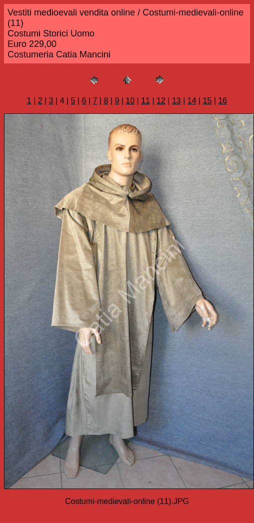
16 (222, 100)
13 (176, 100)
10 (130, 100)
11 (145, 100)
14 (192, 100)
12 (161, 100)
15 (207, 100)
